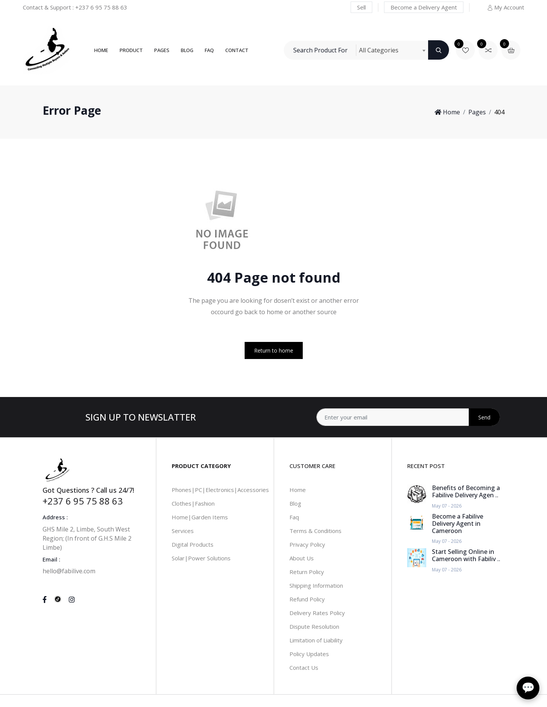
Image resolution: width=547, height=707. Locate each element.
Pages (161, 50)
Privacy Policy (307, 544)
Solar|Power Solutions (201, 558)
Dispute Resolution (314, 626)
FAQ (209, 50)
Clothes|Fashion (193, 503)
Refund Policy (307, 599)
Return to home (273, 350)
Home (101, 50)
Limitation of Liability (316, 640)
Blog (187, 50)
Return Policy (306, 572)
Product (131, 50)
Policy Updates (309, 654)
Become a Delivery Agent (423, 7)
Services (183, 531)
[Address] (408, 417)
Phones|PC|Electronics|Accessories (220, 489)
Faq (294, 517)
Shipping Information (316, 585)
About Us (301, 558)
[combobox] (392, 50)
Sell (361, 7)
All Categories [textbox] (378, 50)
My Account (505, 7)
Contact (236, 50)
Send (484, 417)
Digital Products (192, 544)
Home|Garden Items (200, 517)
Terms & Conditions (315, 531)
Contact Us (303, 667)
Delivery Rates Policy (317, 613)
